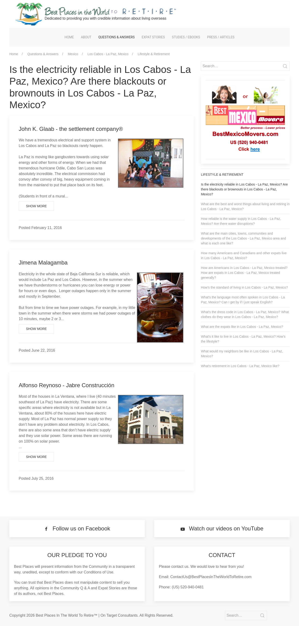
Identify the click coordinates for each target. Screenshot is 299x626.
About (86, 37)
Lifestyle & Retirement (154, 54)
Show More (36, 206)
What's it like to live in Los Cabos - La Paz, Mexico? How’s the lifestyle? (243, 339)
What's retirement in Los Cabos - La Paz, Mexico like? (240, 366)
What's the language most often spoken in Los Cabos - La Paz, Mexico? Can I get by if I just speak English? (243, 299)
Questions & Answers (116, 37)
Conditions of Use (98, 572)
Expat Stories (153, 37)
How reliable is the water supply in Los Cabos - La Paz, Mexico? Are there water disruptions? (241, 221)
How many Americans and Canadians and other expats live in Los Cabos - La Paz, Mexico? (244, 255)
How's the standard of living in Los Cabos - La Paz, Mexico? (244, 287)
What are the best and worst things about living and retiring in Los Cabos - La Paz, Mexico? (245, 206)
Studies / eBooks (186, 37)
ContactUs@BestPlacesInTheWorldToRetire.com (211, 577)
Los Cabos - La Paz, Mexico (107, 54)
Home (69, 37)
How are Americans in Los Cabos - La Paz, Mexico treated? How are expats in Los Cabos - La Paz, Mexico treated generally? (244, 272)
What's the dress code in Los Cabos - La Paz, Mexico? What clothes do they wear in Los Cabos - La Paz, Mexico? (245, 314)
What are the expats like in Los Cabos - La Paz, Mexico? (242, 327)
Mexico (73, 54)
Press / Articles (221, 37)
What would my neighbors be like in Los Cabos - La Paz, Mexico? (242, 353)
